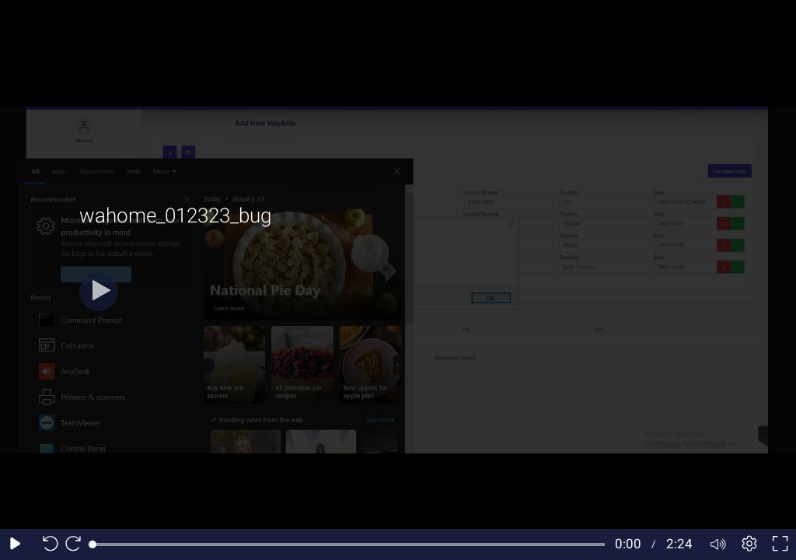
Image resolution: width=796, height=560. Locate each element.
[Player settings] (749, 544)
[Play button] (98, 291)
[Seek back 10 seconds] (46, 544)
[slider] (349, 544)
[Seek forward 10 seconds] (77, 544)
